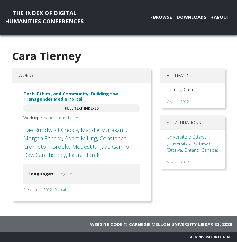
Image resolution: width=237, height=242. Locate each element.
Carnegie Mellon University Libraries (174, 224)
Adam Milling (81, 138)
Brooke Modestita (74, 146)
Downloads (191, 17)
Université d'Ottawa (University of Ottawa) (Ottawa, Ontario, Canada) (192, 143)
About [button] (222, 17)
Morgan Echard (42, 138)
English (65, 174)
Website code (106, 224)
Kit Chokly (65, 130)
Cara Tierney (50, 155)
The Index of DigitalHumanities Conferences (44, 17)
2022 (185, 101)
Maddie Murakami (103, 130)
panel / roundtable (61, 117)
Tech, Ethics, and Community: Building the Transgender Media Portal (70, 96)
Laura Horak (84, 155)
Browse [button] (162, 17)
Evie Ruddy (37, 130)
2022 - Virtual (55, 189)
